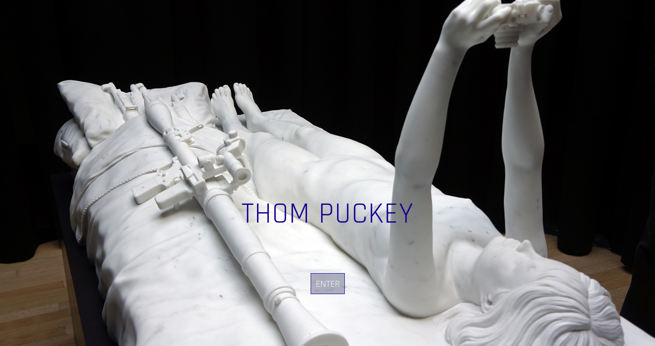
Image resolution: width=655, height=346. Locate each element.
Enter (328, 283)
